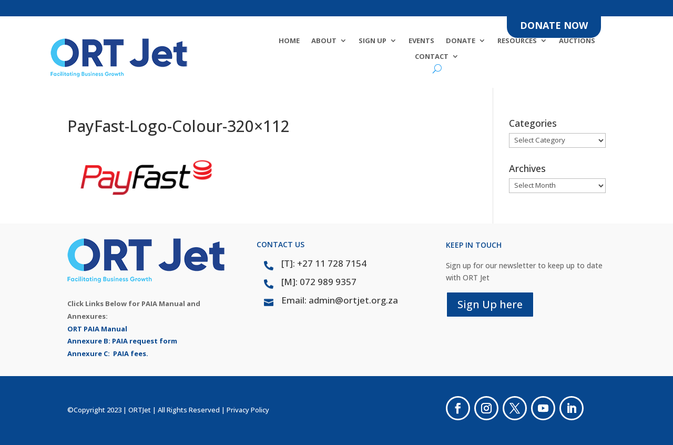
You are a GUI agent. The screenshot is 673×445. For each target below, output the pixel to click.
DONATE (460, 41)
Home (289, 41)
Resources (517, 41)
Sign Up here (490, 304)
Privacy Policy (248, 409)
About (323, 41)
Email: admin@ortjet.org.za (339, 300)
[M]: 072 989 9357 (318, 282)
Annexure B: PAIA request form (122, 341)
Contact (431, 57)
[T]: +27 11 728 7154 (323, 263)
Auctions (577, 41)
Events (421, 41)
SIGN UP (372, 41)
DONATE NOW (554, 25)
